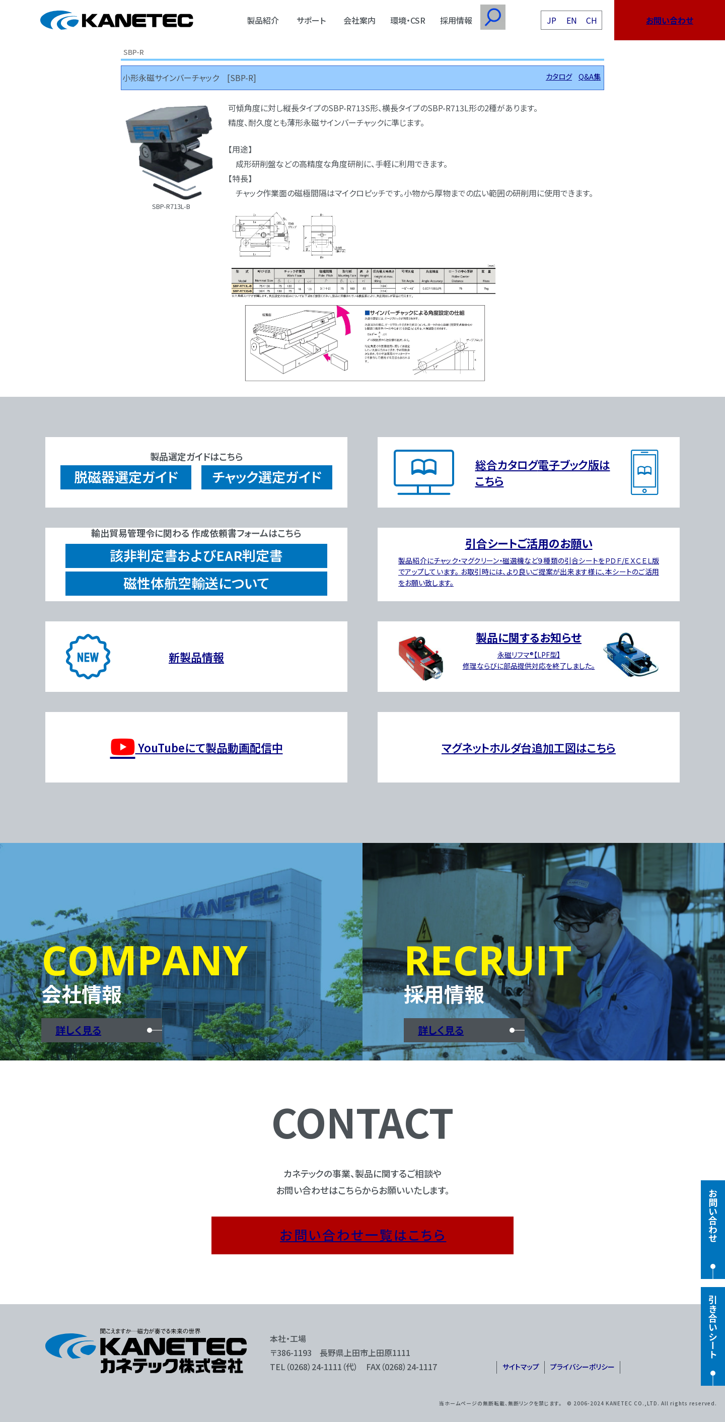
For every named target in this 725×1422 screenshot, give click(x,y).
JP (551, 20)
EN (571, 20)
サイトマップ (520, 1367)
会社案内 (359, 20)
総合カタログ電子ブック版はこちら (542, 472)
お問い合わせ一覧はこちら (363, 1234)
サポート (311, 20)
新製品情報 (196, 657)
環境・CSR (407, 20)
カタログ (559, 76)
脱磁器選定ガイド (126, 476)
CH (591, 20)
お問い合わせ (669, 20)
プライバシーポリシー (582, 1367)
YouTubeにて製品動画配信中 (196, 747)
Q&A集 (589, 76)
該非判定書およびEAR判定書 (196, 555)
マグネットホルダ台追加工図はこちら (529, 747)
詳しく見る (78, 1030)
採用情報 (456, 20)
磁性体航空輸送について (196, 583)
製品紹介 (263, 20)
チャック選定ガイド (266, 476)
